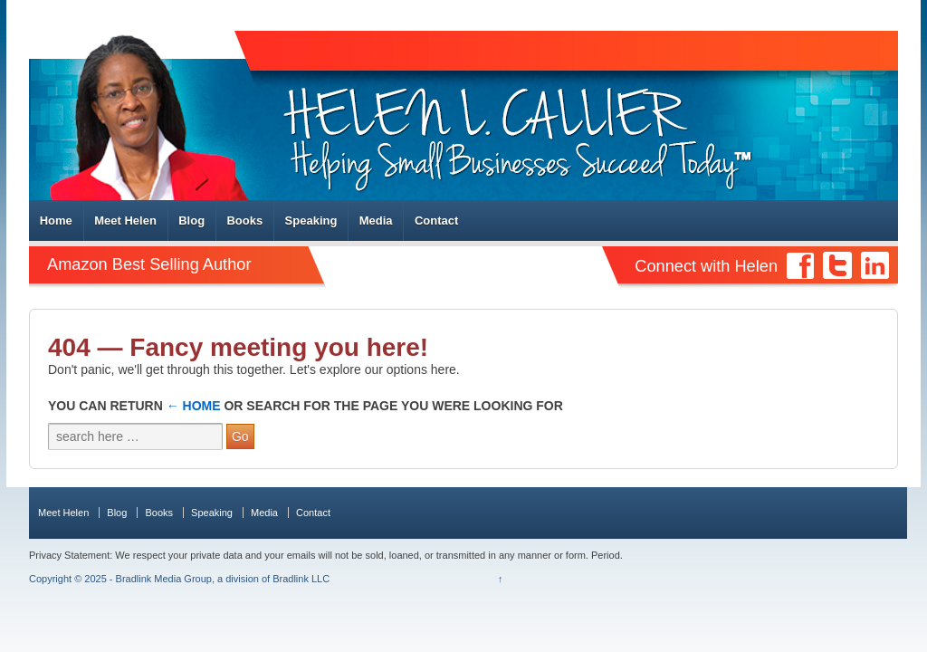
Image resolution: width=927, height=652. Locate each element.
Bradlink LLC (301, 578)
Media (376, 220)
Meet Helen (125, 220)
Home (56, 220)
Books (244, 220)
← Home (194, 405)
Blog (191, 220)
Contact (436, 220)
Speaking (311, 220)
